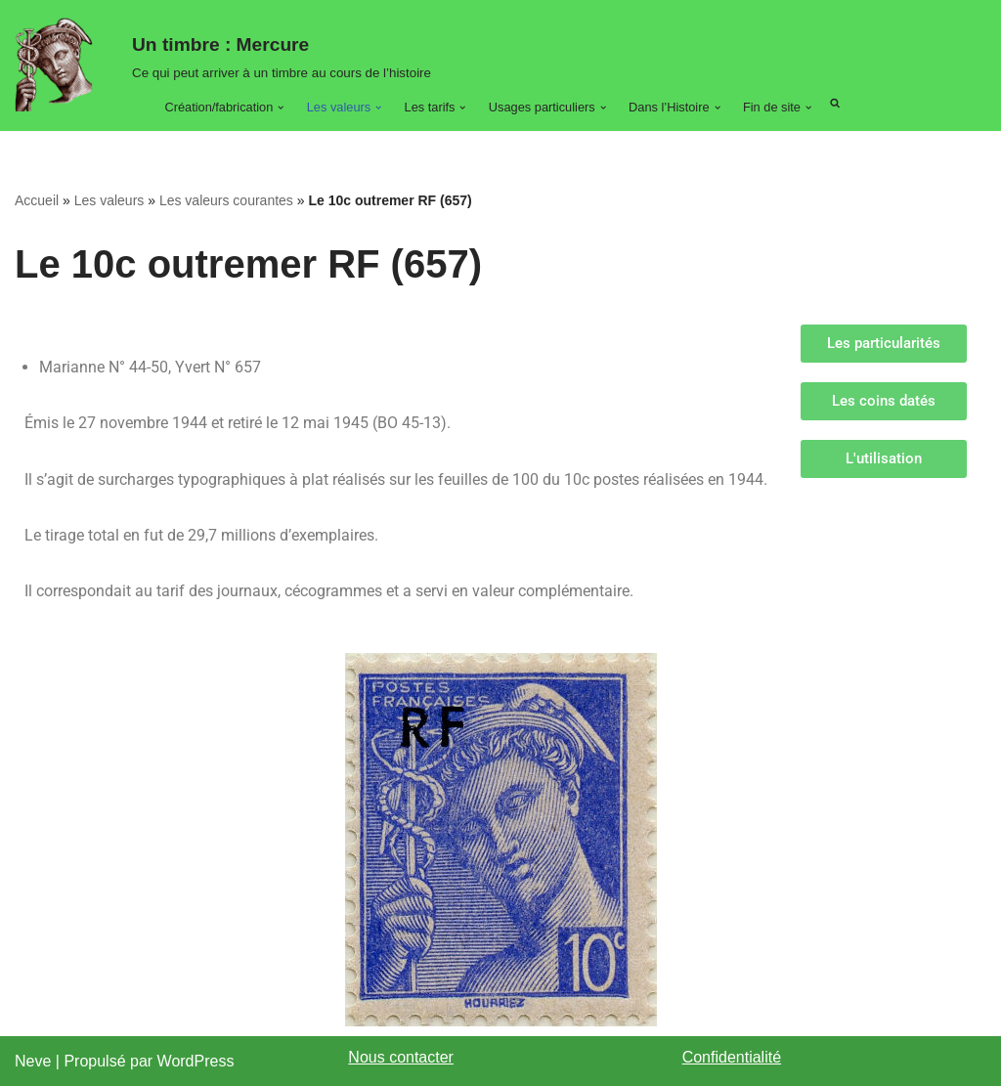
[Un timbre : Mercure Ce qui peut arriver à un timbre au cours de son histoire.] (59, 64)
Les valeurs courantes (226, 200)
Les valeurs (109, 200)
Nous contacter (401, 1057)
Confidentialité (731, 1057)
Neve (33, 1061)
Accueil (37, 200)
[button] (280, 107)
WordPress (196, 1061)
